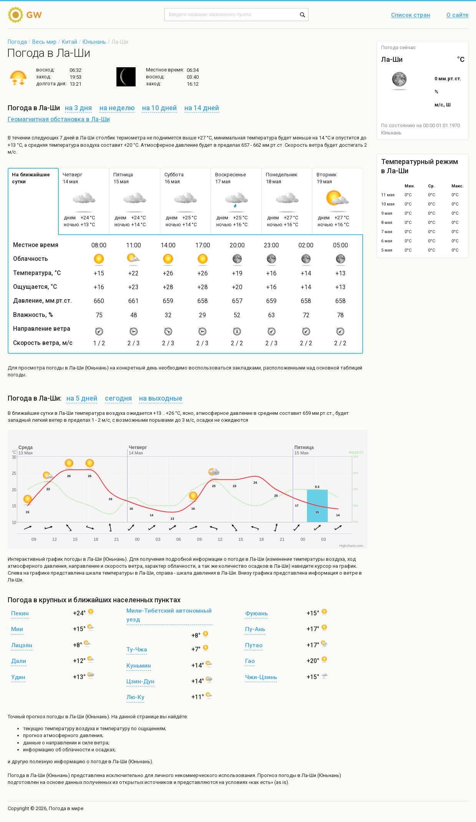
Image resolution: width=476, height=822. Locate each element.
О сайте (457, 15)
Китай (69, 42)
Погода (17, 42)
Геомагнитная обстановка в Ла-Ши (59, 119)
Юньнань (94, 42)
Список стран (410, 15)
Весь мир (44, 42)
